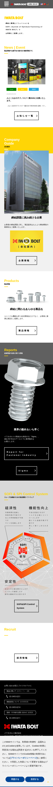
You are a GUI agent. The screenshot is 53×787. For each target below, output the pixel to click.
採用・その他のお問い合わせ (20, 712)
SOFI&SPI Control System (26, 606)
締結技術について (17, 702)
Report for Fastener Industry (21, 453)
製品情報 (24, 330)
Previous (4, 82)
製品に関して (18, 691)
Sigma (23, 470)
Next (49, 82)
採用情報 (22, 658)
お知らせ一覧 (25, 116)
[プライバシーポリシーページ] (23, 758)
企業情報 (24, 260)
